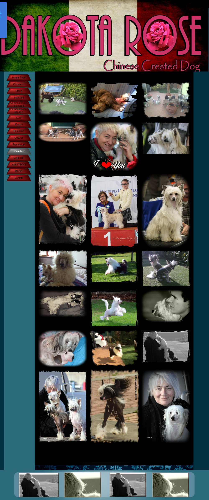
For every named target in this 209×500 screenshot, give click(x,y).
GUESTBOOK (19, 164)
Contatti (18, 177)
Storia (18, 91)
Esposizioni (19, 144)
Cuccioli (18, 137)
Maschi (19, 124)
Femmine (19, 131)
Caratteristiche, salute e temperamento (18, 112)
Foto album (19, 151)
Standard (19, 97)
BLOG (18, 171)
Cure (19, 117)
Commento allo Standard (18, 104)
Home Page (18, 77)
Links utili (19, 157)
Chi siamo (18, 84)
